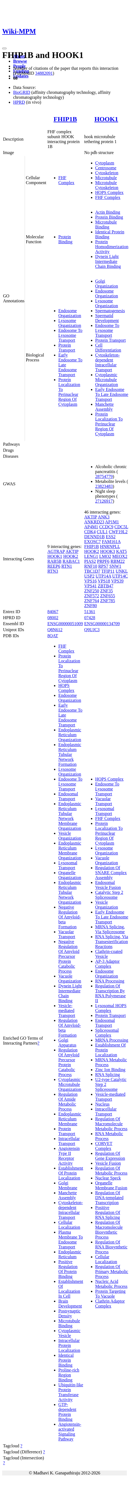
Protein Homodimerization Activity (111, 246)
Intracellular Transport (69, 1141)
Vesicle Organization (69, 835)
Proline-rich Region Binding (68, 1375)
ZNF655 (107, 595)
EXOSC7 (92, 541)
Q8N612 (54, 629)
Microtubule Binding (106, 224)
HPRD (19, 102)
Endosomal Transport (68, 796)
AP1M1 (112, 522)
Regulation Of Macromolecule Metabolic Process (111, 1124)
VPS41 (90, 586)
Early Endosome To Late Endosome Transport (111, 394)
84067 (52, 611)
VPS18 (104, 581)
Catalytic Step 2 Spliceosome (109, 895)
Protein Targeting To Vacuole (110, 1293)
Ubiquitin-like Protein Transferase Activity (70, 1392)
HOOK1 (106, 119)
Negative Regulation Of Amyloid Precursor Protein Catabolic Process (68, 956)
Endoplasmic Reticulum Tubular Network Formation (69, 754)
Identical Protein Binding (66, 1360)
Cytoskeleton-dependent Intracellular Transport (107, 362)
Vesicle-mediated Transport (66, 1010)
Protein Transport (66, 347)
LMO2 (105, 556)
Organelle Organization (69, 875)
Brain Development (70, 1303)
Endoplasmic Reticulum (69, 1254)
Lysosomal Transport (67, 865)
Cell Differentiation (108, 347)
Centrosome (105, 168)
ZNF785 (107, 600)
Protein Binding (65, 239)
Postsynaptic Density (69, 1313)
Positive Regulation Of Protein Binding (68, 1269)
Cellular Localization (69, 1225)
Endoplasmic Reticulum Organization (69, 734)
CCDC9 (106, 526)
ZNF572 (91, 595)
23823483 (104, 486)
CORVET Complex (104, 1146)
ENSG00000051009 (65, 623)
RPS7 (103, 566)
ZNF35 (106, 590)
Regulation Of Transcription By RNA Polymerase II (110, 993)
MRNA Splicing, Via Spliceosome (110, 929)
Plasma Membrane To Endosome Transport (70, 1239)
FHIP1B (65, 119)
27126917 (104, 501)
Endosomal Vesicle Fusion (108, 885)
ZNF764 (91, 600)
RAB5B (54, 561)
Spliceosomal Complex (107, 1032)
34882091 (44, 73)
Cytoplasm (104, 163)
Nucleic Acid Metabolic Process (111, 1284)
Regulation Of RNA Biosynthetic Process (111, 1247)
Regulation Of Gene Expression (110, 1156)
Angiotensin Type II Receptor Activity (69, 1156)
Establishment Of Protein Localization (70, 1173)
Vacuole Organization (69, 978)
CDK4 (90, 531)
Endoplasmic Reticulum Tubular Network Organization (69, 892)
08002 (52, 617)
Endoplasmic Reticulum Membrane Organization (69, 850)
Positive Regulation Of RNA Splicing (107, 1212)
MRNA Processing (111, 1040)
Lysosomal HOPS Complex (111, 1008)
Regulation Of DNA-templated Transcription (109, 1197)
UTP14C (120, 576)
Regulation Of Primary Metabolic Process (111, 1271)
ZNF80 (90, 605)
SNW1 (115, 566)
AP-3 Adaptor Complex (107, 964)
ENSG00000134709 (102, 623)
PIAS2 (90, 561)
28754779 (104, 476)
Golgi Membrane (67, 1185)
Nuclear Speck (108, 1178)
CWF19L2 (118, 531)
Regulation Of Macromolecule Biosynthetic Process (109, 1229)
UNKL (122, 571)
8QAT (52, 635)
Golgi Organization (106, 283)
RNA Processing (109, 981)
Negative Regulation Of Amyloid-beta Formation (69, 917)
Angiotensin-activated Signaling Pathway (69, 1431)
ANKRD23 (94, 522)
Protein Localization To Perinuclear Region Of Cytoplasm (69, 392)
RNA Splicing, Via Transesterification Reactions (111, 941)
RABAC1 (71, 561)
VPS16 (90, 581)
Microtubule (106, 177)
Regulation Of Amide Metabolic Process (68, 1101)
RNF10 (90, 566)
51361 (89, 611)
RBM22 (118, 561)
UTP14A (103, 576)
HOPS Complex (109, 192)
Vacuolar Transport (66, 934)
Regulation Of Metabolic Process (111, 1170)
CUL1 (102, 531)
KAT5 (121, 551)
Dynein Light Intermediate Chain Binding (108, 261)
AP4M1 (91, 526)
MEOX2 (119, 556)
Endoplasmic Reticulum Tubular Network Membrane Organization (69, 816)
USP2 (89, 576)
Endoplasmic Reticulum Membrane (69, 1119)
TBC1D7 (92, 571)
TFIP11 (107, 571)
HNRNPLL (110, 546)
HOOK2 (70, 556)
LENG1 (91, 556)
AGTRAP (56, 551)
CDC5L (121, 526)
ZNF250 (91, 590)
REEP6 (53, 566)
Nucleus (102, 1104)
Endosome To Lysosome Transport (70, 335)
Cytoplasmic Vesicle (69, 1333)
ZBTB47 (105, 586)
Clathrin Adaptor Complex (110, 1303)
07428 (89, 617)
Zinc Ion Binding (110, 1069)
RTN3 (52, 571)
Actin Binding (107, 212)
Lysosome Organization (69, 323)
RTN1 (66, 566)
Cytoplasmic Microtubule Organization (106, 379)
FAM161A (111, 541)
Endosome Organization (69, 313)
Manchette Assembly (104, 406)
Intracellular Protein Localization (69, 1345)
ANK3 (104, 517)
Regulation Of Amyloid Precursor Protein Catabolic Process (68, 1062)
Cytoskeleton (106, 172)
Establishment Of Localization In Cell (70, 1288)
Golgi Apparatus (67, 1042)
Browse (20, 61)
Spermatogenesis (110, 310)
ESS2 (111, 536)
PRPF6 (103, 561)
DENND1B (94, 536)
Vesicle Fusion (108, 1163)
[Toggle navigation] (4, 48)
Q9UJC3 (92, 629)
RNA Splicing (107, 1074)
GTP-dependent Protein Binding (67, 1412)
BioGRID (21, 92)
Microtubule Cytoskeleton (106, 185)
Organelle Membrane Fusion (111, 1185)
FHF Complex (66, 180)
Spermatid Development (107, 318)
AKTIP (71, 551)
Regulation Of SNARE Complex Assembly (111, 872)
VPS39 (117, 581)
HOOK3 (107, 551)
